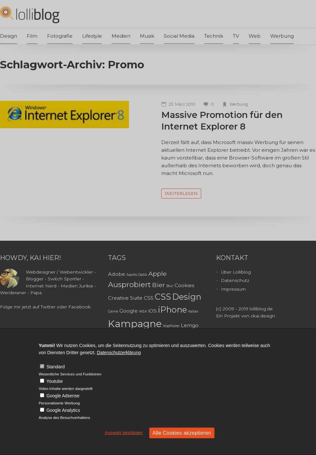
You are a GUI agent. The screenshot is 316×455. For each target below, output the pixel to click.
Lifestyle (92, 36)
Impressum (233, 289)
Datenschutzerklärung (119, 352)
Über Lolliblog (236, 272)
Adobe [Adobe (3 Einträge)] (116, 274)
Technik (213, 36)
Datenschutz (235, 280)
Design (8, 36)
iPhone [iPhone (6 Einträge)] (172, 310)
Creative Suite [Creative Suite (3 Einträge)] (125, 298)
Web (255, 36)
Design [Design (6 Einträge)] (186, 297)
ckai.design (263, 315)
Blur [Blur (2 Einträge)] (169, 286)
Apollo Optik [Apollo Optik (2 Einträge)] (136, 275)
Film (32, 36)
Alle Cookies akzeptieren (182, 433)
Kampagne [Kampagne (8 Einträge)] (135, 323)
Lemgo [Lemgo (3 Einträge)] (190, 325)
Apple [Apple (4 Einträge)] (157, 273)
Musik (147, 36)
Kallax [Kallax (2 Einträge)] (193, 311)
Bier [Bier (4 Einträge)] (158, 285)
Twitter (48, 306)
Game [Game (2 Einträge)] (113, 311)
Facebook (79, 306)
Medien (121, 36)
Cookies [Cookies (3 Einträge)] (184, 285)
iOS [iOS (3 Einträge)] (152, 311)
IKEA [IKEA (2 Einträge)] (143, 311)
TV (236, 36)
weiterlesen (181, 193)
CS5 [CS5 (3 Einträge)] (148, 298)
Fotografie (60, 36)
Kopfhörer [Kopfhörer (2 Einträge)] (171, 326)
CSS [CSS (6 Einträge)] (163, 297)
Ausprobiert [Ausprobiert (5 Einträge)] (129, 284)
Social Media (179, 36)
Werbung (282, 36)
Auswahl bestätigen (124, 432)
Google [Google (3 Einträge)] (128, 311)
